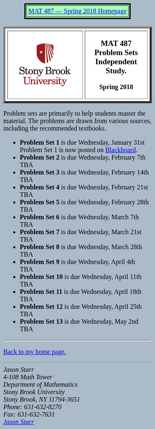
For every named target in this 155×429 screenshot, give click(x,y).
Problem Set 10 (41, 276)
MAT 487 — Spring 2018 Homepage (77, 11)
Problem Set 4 (40, 187)
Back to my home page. (34, 351)
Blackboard (120, 149)
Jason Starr (18, 421)
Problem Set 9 (40, 261)
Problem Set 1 (40, 142)
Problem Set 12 (41, 306)
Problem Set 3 (40, 172)
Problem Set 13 (41, 321)
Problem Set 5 (40, 202)
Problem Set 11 (41, 291)
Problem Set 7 (40, 231)
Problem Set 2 (40, 157)
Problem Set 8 (40, 246)
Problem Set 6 (40, 217)
